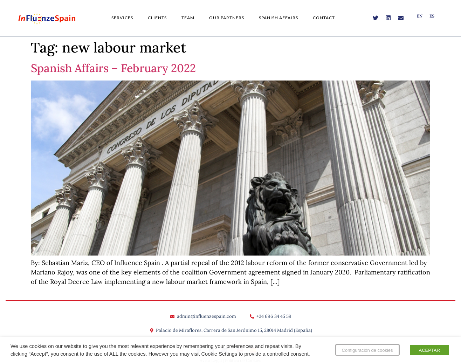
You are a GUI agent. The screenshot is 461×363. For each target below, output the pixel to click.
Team (187, 17)
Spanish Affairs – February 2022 (113, 68)
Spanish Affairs (278, 17)
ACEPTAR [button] (429, 350)
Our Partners (226, 17)
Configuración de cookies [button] (367, 350)
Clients (157, 17)
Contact (324, 17)
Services (122, 17)
